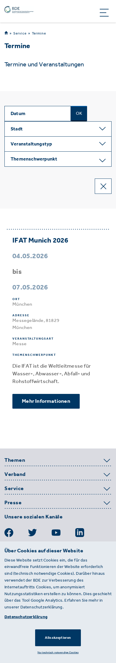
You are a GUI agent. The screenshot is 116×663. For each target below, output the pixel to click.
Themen (14, 460)
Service (20, 33)
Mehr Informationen (46, 401)
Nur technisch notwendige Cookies (58, 652)
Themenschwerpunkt (34, 159)
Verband (15, 474)
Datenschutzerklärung (26, 616)
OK (79, 113)
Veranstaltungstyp (31, 144)
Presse (13, 503)
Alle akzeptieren (58, 638)
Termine (39, 33)
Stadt (17, 129)
